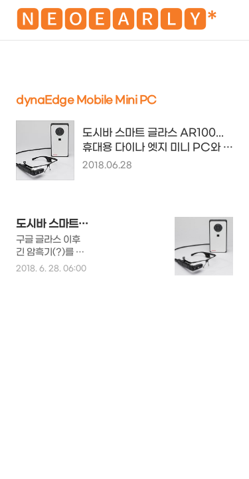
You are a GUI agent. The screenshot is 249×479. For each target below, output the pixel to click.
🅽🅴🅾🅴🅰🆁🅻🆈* (116, 22)
